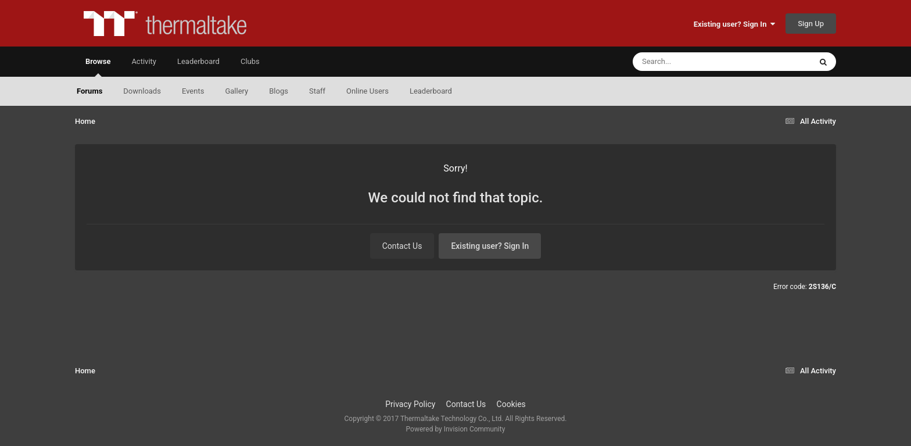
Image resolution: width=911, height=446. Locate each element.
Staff (317, 91)
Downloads (142, 91)
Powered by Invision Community (455, 429)
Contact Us (402, 246)
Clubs (250, 61)
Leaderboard (431, 91)
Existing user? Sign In (734, 24)
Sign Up (811, 23)
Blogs (278, 91)
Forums (89, 91)
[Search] (692, 61)
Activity (143, 61)
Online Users (367, 91)
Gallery (236, 91)
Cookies (511, 404)
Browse (97, 67)
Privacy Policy (410, 404)
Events (193, 91)
